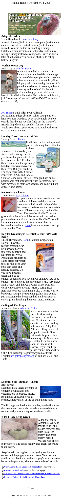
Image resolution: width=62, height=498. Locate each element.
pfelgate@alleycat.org (22, 355)
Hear (28, 225)
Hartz (25, 239)
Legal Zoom (22, 195)
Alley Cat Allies (28, 308)
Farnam (22, 139)
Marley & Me (23, 68)
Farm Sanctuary (30, 39)
